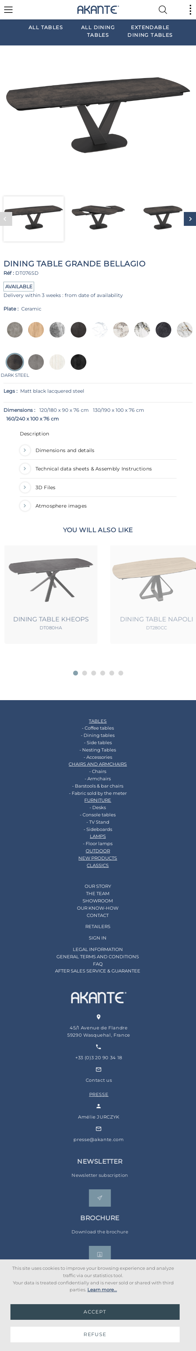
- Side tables (88, 742)
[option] (46, 27)
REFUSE (95, 1334)
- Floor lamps (88, 843)
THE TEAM (88, 893)
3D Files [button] (38, 487)
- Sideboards (87, 829)
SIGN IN (88, 938)
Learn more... (102, 1289)
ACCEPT (95, 1312)
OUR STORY (88, 886)
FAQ (88, 964)
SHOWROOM (88, 900)
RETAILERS (87, 926)
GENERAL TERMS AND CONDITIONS (88, 956)
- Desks (88, 807)
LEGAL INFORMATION (88, 949)
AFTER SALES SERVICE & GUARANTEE (88, 971)
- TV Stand (87, 822)
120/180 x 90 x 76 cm (64, 410)
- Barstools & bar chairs (87, 786)
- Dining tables (88, 735)
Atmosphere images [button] (53, 506)
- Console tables (88, 814)
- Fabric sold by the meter (88, 793)
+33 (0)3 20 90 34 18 (111, 1057)
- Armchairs (88, 778)
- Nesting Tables (88, 750)
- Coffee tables (88, 728)
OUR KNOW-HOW (88, 908)
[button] (75, 673)
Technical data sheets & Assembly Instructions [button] (86, 469)
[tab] (98, 435)
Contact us (112, 1080)
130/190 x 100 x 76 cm (118, 410)
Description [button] (34, 434)
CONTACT (88, 915)
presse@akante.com (111, 1139)
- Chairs (87, 771)
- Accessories (87, 757)
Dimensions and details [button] (57, 450)
